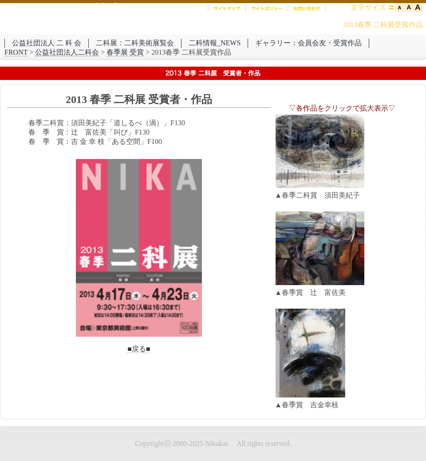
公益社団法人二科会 (67, 52)
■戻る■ (138, 349)
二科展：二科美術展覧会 (135, 43)
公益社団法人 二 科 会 (46, 43)
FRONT (16, 52)
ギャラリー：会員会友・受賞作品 (308, 43)
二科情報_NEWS (215, 43)
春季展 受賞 (125, 52)
